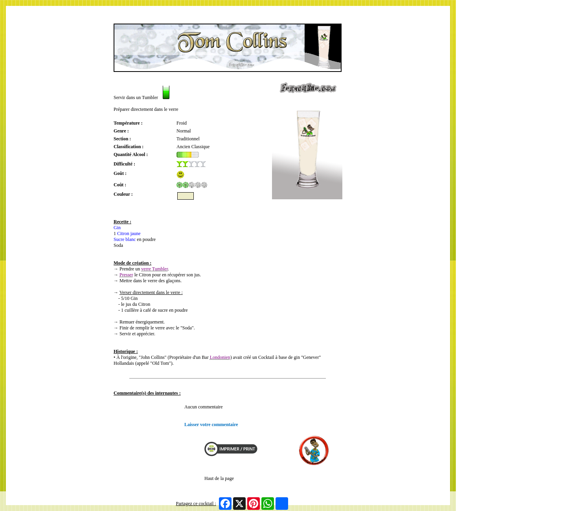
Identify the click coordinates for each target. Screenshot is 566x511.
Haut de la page (219, 478)
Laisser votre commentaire (211, 424)
